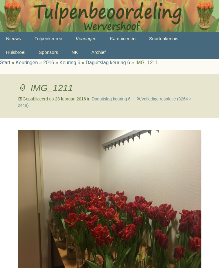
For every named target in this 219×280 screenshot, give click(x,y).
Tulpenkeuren (48, 38)
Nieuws (13, 38)
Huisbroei (15, 52)
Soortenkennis (163, 38)
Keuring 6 (70, 62)
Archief (98, 52)
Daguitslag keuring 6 (108, 62)
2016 (48, 62)
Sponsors (48, 52)
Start (5, 62)
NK (75, 52)
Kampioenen (122, 38)
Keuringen (86, 38)
